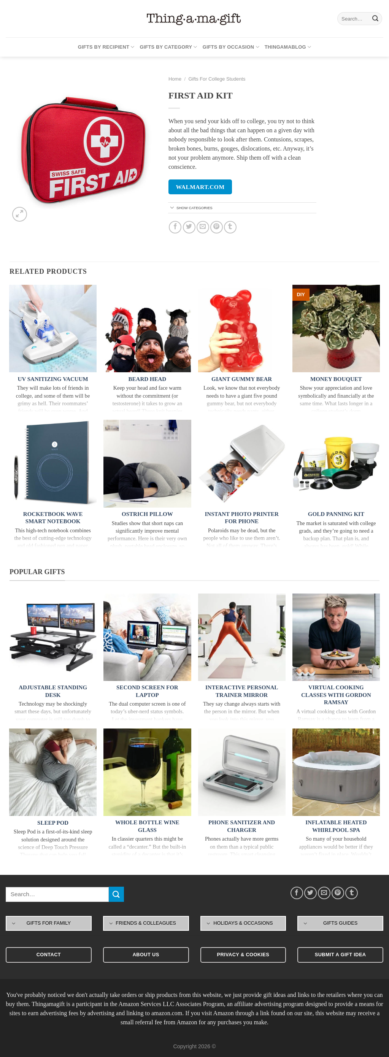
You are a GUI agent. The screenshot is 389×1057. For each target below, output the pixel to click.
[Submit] (375, 18)
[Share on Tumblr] (230, 227)
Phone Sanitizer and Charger (241, 826)
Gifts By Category (168, 47)
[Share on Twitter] (189, 227)
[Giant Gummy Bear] (242, 328)
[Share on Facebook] (175, 227)
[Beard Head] (147, 328)
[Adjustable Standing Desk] (53, 637)
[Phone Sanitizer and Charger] (242, 772)
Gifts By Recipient (106, 47)
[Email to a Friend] (203, 227)
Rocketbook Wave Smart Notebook (53, 518)
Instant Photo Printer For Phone (242, 518)
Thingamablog (288, 47)
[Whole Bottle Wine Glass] (147, 772)
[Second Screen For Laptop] (147, 637)
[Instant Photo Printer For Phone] (242, 463)
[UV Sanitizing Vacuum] (53, 328)
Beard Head (148, 379)
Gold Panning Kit (336, 514)
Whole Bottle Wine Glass (147, 826)
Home (174, 79)
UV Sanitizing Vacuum (53, 379)
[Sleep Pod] (53, 772)
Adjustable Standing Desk (53, 691)
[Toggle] (172, 208)
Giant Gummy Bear (241, 379)
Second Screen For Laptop (147, 691)
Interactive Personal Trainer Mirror (241, 691)
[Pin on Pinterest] (216, 227)
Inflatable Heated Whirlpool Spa (336, 826)
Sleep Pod (52, 823)
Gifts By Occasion (231, 47)
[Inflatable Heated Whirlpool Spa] (336, 772)
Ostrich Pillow (147, 514)
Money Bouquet (336, 379)
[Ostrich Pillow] (147, 463)
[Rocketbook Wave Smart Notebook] (53, 463)
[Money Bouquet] (336, 328)
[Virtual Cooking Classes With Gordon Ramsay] (336, 637)
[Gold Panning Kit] (336, 463)
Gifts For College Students (216, 79)
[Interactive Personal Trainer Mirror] (242, 637)
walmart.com (200, 187)
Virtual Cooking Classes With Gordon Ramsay (336, 694)
